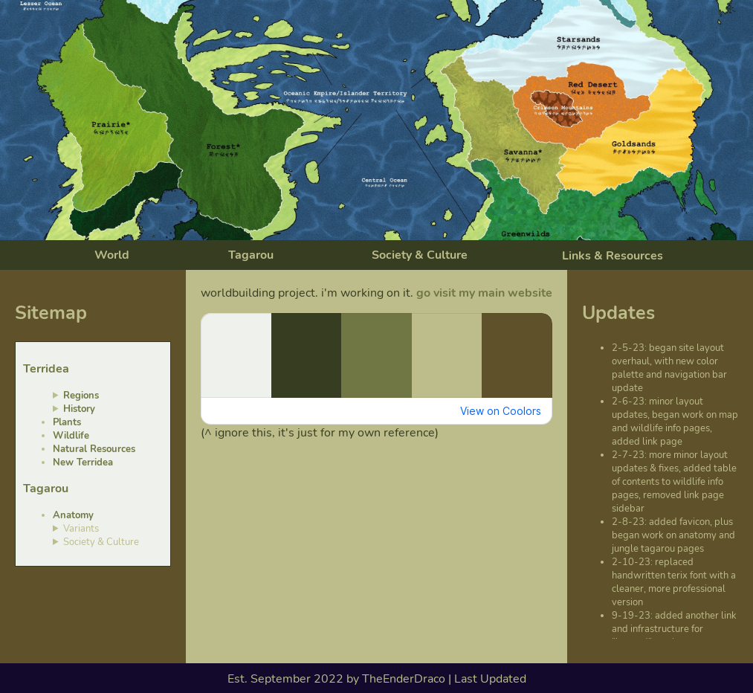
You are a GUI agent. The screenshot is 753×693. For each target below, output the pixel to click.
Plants (67, 422)
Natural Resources (94, 449)
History (79, 409)
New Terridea (83, 462)
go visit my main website (484, 293)
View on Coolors (500, 410)
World (111, 255)
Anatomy (73, 515)
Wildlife (71, 435)
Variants (81, 528)
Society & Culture (420, 255)
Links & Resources (612, 256)
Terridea (46, 369)
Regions (81, 395)
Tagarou (251, 255)
